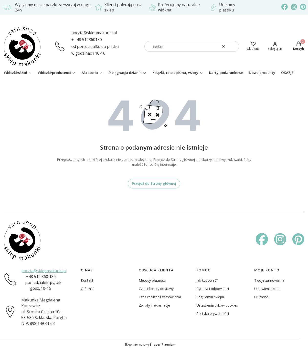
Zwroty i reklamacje (154, 305)
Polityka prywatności (212, 313)
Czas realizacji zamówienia (160, 297)
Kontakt (87, 280)
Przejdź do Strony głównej (154, 183)
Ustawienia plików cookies (217, 305)
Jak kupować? (207, 280)
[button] (233, 46)
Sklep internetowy (150, 344)
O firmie (87, 288)
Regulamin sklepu (210, 297)
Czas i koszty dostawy (156, 288)
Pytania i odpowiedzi (212, 288)
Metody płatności (152, 280)
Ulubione (261, 297)
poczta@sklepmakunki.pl (94, 32)
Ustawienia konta (268, 288)
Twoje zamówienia (269, 280)
